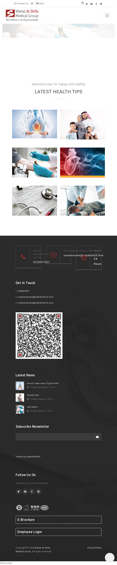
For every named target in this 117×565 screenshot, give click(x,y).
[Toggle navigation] (107, 15)
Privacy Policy (94, 547)
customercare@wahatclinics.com (36, 297)
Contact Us (21, 3)
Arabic (40, 3)
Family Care (33, 395)
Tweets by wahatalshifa (28, 456)
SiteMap (20, 555)
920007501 (41, 262)
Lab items (32, 407)
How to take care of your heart (43, 383)
